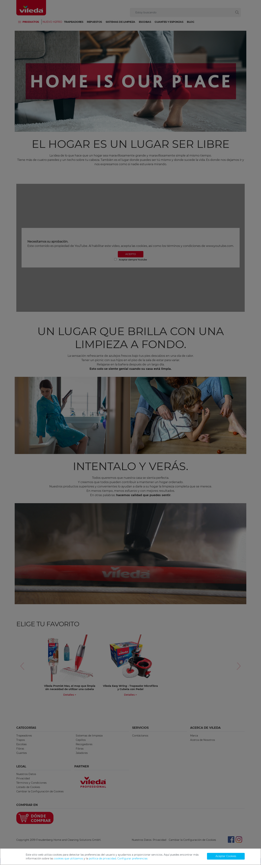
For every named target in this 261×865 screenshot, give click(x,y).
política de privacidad (102, 858)
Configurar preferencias (132, 858)
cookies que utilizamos (68, 858)
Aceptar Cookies (226, 856)
